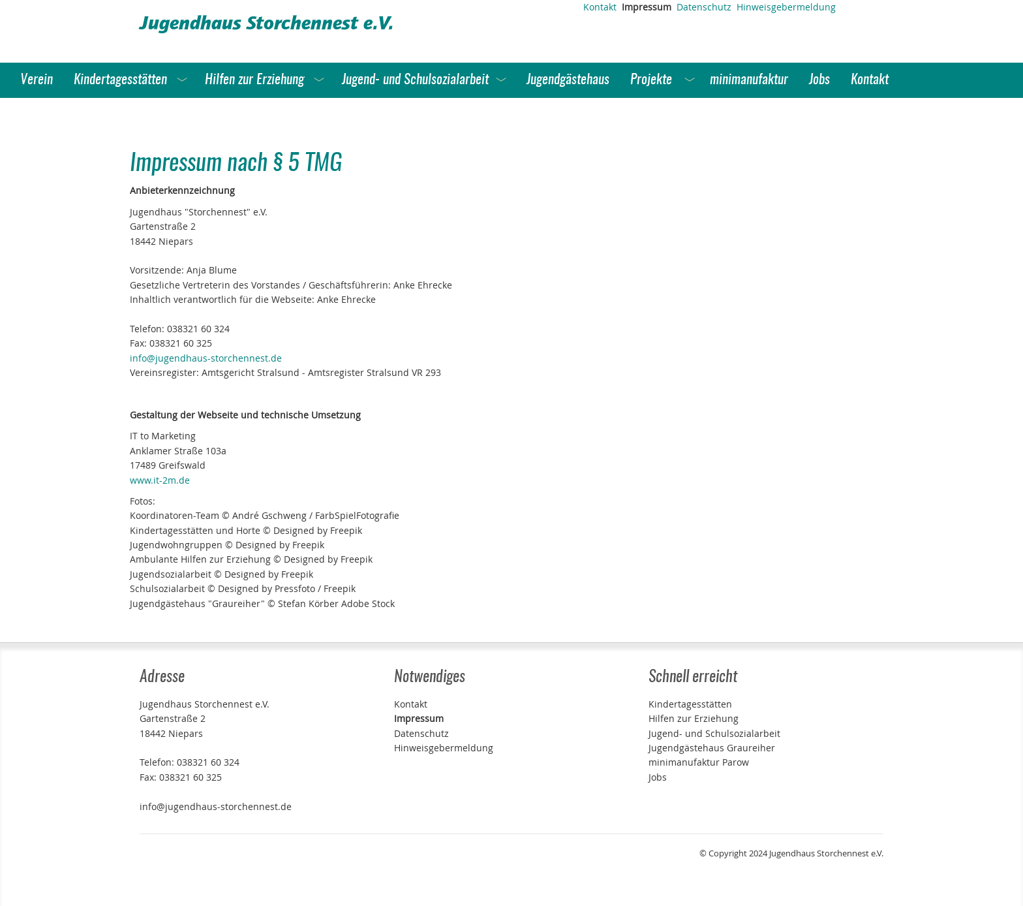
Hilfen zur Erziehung (254, 80)
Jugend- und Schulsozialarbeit (415, 80)
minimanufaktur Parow (699, 762)
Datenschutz (704, 7)
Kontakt (600, 7)
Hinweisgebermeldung (786, 7)
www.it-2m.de (160, 480)
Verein (36, 80)
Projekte (651, 80)
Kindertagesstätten (120, 80)
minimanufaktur (749, 80)
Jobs (819, 80)
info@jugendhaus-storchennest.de (206, 358)
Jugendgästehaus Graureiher (712, 748)
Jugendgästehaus (568, 80)
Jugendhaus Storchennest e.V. (266, 25)
